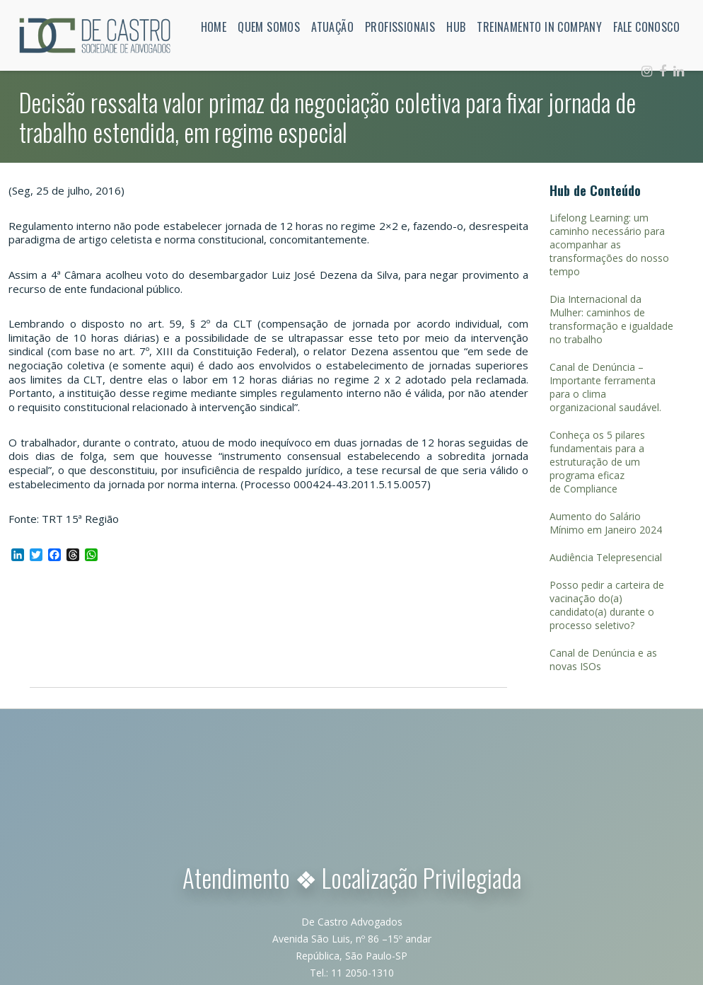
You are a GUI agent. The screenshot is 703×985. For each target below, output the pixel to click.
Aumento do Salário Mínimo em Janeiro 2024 (606, 522)
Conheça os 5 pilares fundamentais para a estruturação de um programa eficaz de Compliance (597, 461)
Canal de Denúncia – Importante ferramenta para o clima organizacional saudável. (605, 387)
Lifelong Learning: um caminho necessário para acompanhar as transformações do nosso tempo (609, 244)
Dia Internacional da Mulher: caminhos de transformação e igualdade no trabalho (611, 319)
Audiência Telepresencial (606, 557)
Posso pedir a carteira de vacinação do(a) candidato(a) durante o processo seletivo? (607, 605)
